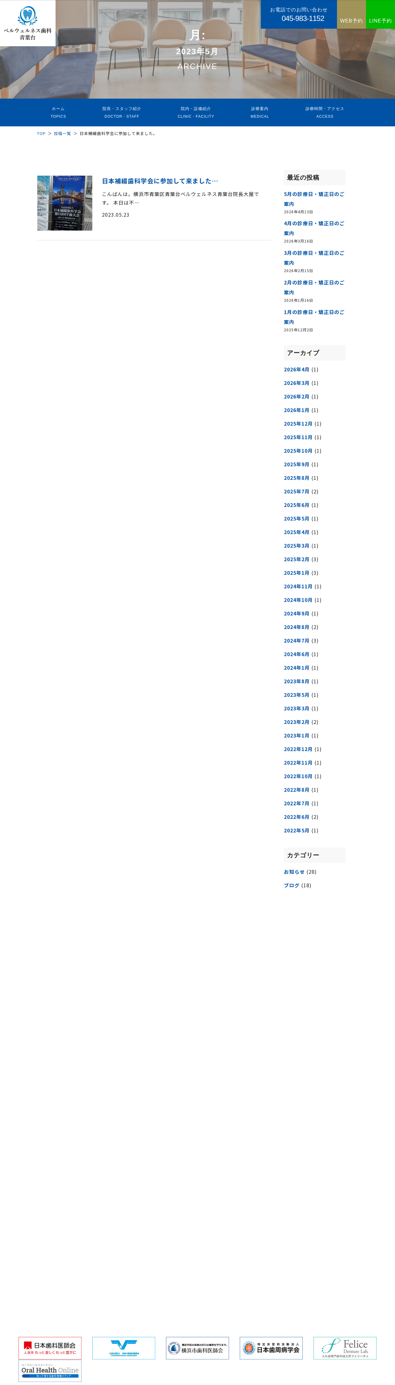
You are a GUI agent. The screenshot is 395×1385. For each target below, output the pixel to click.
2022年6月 (297, 816)
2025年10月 (298, 450)
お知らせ (294, 871)
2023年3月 (297, 708)
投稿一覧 (62, 133)
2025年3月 (297, 545)
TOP (41, 133)
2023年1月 (297, 735)
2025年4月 (297, 532)
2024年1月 (297, 667)
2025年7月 (297, 491)
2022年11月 (298, 762)
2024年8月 (297, 627)
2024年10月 (298, 599)
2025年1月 (297, 572)
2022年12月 (298, 749)
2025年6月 (297, 505)
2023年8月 (297, 681)
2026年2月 (297, 396)
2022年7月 (297, 803)
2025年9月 (297, 464)
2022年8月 (297, 789)
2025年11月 (298, 437)
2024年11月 (298, 586)
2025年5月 (297, 518)
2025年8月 (297, 477)
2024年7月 (297, 640)
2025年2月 (297, 559)
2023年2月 (297, 721)
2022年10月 (298, 776)
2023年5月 (297, 694)
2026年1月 (297, 410)
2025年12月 (298, 423)
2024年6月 (297, 654)
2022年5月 (297, 830)
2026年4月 (297, 369)
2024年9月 (297, 613)
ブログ (292, 885)
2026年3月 (297, 382)
